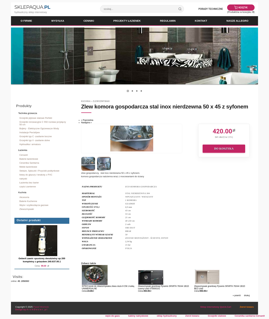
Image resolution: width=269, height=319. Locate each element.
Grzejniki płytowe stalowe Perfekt (35, 118)
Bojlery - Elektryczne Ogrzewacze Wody (39, 128)
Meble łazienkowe (28, 167)
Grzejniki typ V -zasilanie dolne (34, 140)
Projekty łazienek (127, 20)
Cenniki (88, 20)
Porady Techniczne (210, 9)
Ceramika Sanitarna (29, 163)
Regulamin (168, 20)
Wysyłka (57, 20)
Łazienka (22, 150)
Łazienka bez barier (29, 182)
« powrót (237, 295)
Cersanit (23, 155)
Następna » (86, 122)
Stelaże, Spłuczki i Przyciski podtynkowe (39, 170)
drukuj (247, 295)
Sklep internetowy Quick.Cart (215, 307)
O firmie (26, 20)
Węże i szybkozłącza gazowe (33, 205)
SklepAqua (32, 7)
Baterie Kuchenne (28, 201)
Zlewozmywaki (26, 209)
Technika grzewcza (27, 113)
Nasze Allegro (237, 20)
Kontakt (201, 20)
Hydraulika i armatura (29, 144)
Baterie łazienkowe (28, 159)
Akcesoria (24, 197)
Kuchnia (22, 192)
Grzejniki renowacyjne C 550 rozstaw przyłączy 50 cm (42, 123)
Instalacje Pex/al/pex (29, 132)
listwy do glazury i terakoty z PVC (35, 174)
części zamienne (27, 186)
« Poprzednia (87, 120)
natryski (23, 178)
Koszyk (243, 7)
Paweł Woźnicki (41, 307)
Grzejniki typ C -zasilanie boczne (35, 136)
